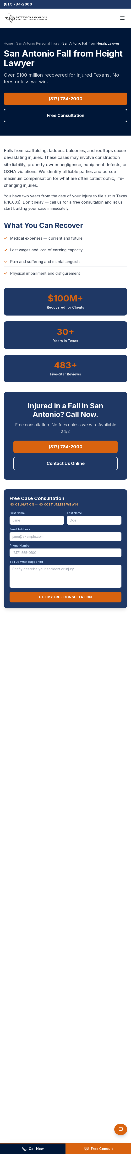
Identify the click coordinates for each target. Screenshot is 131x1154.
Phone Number (20, 545)
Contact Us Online (66, 463)
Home (8, 43)
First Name (17, 513)
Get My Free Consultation (65, 597)
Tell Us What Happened (26, 562)
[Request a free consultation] (98, 1148)
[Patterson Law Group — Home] (26, 18)
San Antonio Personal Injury (37, 43)
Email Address (20, 529)
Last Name (74, 513)
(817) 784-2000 (65, 98)
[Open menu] (122, 18)
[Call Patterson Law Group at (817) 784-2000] (33, 1148)
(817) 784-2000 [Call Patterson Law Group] (18, 4)
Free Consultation (65, 115)
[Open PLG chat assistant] (120, 1129)
